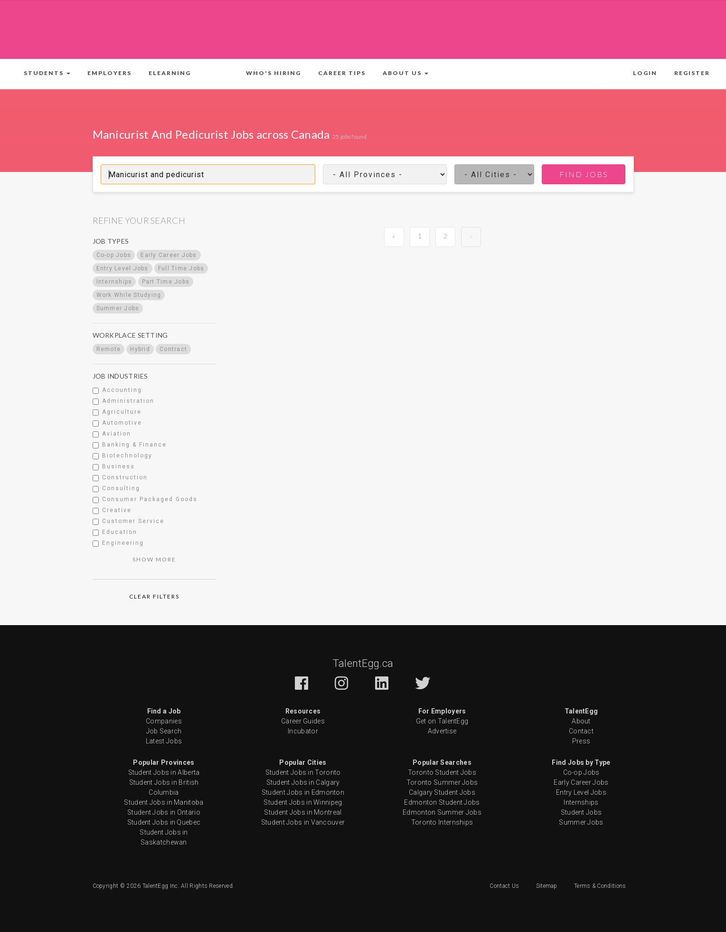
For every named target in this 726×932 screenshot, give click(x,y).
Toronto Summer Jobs (442, 782)
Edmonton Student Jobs (442, 802)
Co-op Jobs (581, 772)
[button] (47, 73)
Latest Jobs (164, 741)
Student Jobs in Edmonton (303, 792)
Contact (581, 731)
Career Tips (342, 72)
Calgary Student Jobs (442, 792)
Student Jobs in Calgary (303, 782)
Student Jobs (581, 812)
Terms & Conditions (600, 886)
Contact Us (504, 886)
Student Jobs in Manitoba (163, 802)
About (581, 721)
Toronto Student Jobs (442, 772)
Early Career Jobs (581, 782)
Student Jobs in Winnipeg (303, 802)
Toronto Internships (442, 822)
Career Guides (303, 721)
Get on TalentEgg (442, 721)
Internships (581, 802)
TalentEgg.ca (363, 663)
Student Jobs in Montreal (302, 812)
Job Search (164, 731)
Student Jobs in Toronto (303, 772)
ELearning (170, 72)
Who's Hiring (273, 72)
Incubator (303, 731)
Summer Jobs (581, 822)
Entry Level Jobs (581, 792)
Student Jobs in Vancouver (303, 822)
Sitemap (546, 886)
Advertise (442, 731)
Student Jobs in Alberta (164, 772)
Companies (164, 721)
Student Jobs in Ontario (163, 812)
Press (581, 741)
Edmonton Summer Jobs (442, 812)
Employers (109, 72)
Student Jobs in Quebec (164, 822)
